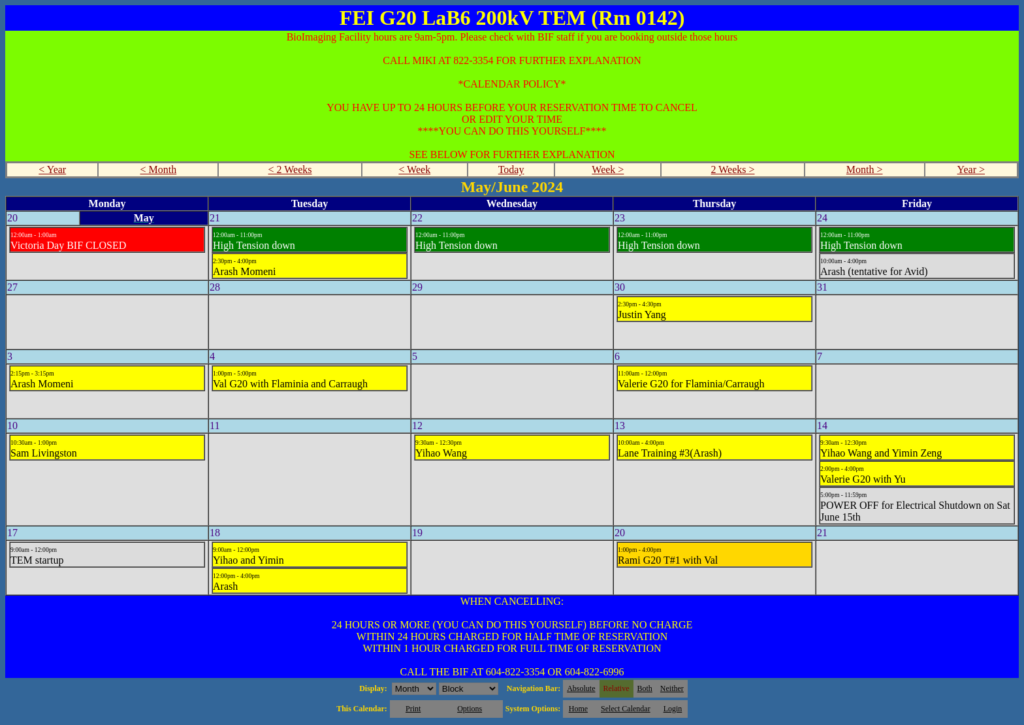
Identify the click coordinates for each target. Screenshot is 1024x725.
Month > (864, 169)
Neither (672, 688)
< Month (158, 169)
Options (469, 708)
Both (644, 688)
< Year (52, 169)
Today (511, 169)
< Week (414, 169)
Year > (971, 169)
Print (413, 708)
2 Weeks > (733, 169)
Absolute (581, 688)
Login (673, 708)
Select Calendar (625, 708)
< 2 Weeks (290, 169)
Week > (608, 169)
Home (578, 708)
